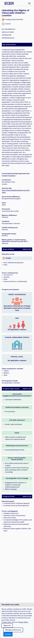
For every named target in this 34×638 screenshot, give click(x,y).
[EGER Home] (9, 3)
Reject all (7, 625)
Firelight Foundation (9, 176)
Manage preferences (13, 630)
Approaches (7, 35)
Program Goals (8, 38)
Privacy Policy (23, 622)
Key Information (8, 29)
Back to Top (27, 249)
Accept (8, 634)
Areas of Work (8, 32)
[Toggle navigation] (29, 3)
